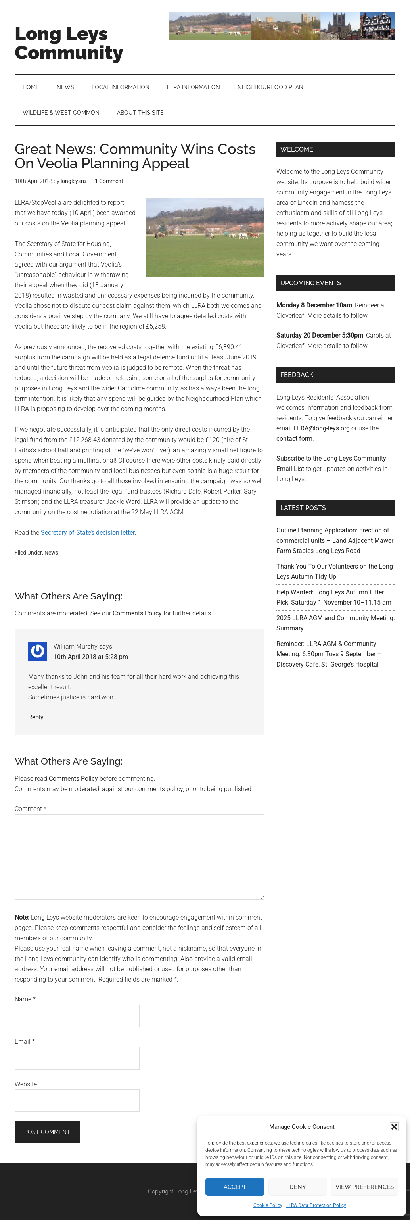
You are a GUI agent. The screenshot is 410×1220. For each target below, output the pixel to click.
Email (25, 1041)
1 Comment (109, 181)
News (51, 552)
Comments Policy (137, 613)
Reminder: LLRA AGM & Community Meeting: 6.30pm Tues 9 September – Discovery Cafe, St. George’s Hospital (328, 654)
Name (25, 999)
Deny (297, 1187)
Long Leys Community (69, 42)
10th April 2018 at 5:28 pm (91, 657)
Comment (30, 809)
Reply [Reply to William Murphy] (36, 717)
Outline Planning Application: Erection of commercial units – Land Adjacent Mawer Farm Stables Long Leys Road (334, 540)
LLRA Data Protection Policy (316, 1205)
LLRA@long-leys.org (321, 428)
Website (26, 1084)
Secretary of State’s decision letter (88, 532)
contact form (294, 438)
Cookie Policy (267, 1205)
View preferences (364, 1187)
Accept (235, 1187)
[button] (394, 1127)
